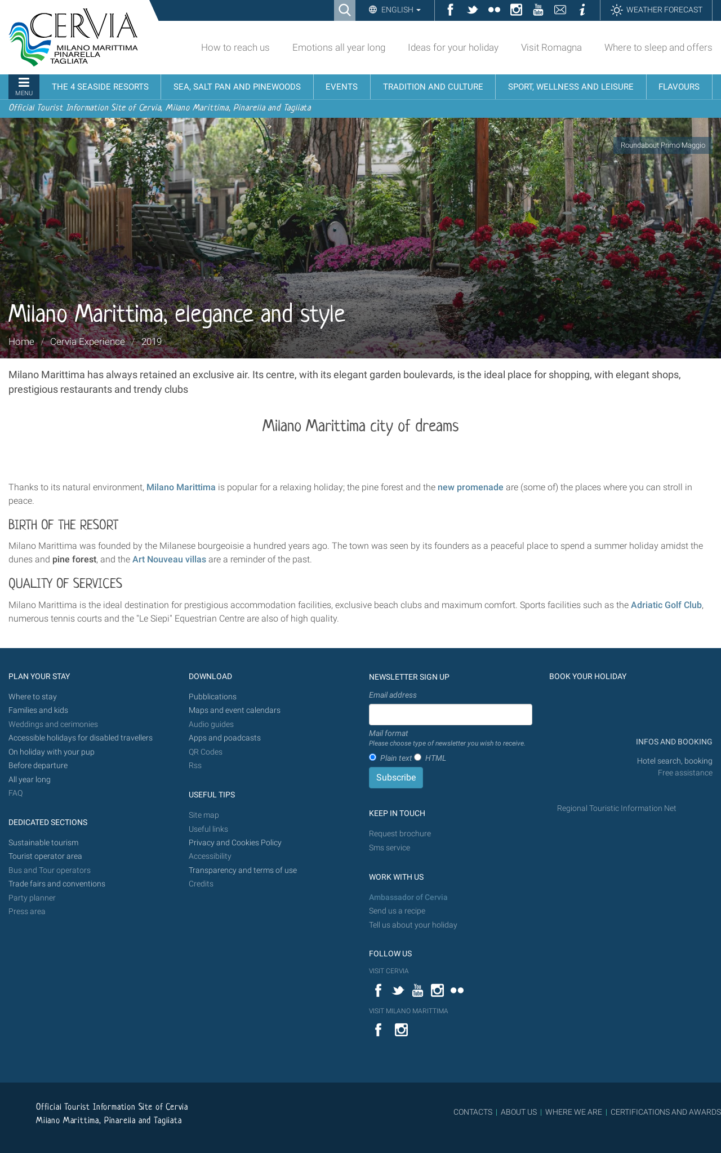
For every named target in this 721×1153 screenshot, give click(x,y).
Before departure (38, 765)
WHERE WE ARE (573, 1111)
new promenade (471, 487)
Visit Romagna (551, 47)
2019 (151, 341)
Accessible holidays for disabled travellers (80, 738)
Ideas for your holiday (453, 47)
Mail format (447, 739)
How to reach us (235, 47)
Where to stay (32, 697)
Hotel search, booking (675, 761)
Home (21, 341)
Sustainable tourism (43, 843)
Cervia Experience (87, 341)
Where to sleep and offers (658, 47)
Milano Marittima (181, 487)
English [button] (400, 9)
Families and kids (38, 710)
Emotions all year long (338, 47)
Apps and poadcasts (225, 738)
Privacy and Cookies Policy (235, 843)
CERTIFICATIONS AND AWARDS (666, 1111)
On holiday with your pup (51, 752)
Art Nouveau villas (169, 559)
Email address (393, 694)
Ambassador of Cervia (408, 897)
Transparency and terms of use (243, 870)
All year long (29, 779)
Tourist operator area (45, 856)
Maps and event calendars (235, 710)
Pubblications (213, 697)
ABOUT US (519, 1111)
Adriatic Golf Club (666, 605)
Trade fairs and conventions (56, 884)
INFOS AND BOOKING (673, 742)
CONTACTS (472, 1111)
